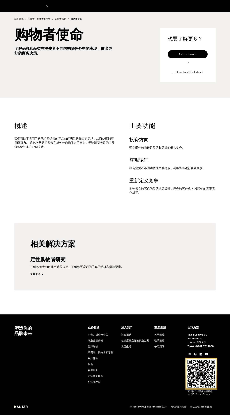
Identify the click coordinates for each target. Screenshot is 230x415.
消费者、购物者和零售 (39, 19)
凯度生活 (126, 346)
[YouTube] (201, 355)
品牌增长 (93, 346)
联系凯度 (159, 341)
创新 (90, 364)
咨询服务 (93, 370)
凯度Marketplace (98, 6)
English (165, 6)
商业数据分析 (95, 341)
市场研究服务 (95, 376)
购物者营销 (60, 19)
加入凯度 (192, 6)
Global (205, 6)
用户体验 (93, 358)
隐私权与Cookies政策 (201, 407)
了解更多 (35, 279)
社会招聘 (126, 335)
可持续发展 (94, 382)
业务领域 (18, 19)
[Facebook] (195, 355)
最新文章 (60, 6)
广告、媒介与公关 (98, 335)
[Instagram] (189, 355)
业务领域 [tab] (40, 6)
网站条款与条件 (178, 407)
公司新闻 (159, 346)
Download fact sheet (189, 72)
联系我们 (120, 6)
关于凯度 (178, 6)
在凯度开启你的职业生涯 (135, 341)
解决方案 (76, 6)
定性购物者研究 (47, 265)
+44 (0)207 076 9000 (201, 346)
